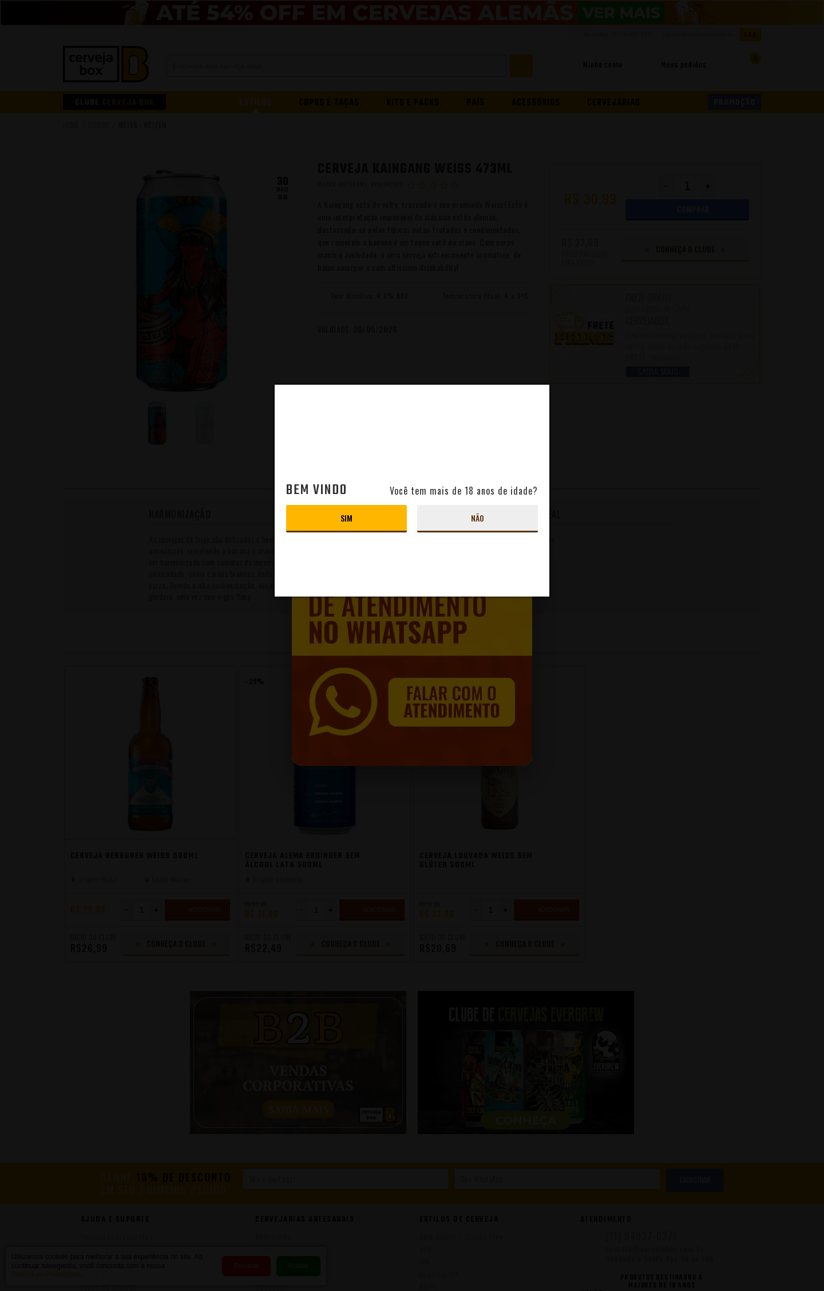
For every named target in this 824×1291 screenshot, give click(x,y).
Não (477, 518)
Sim (346, 518)
